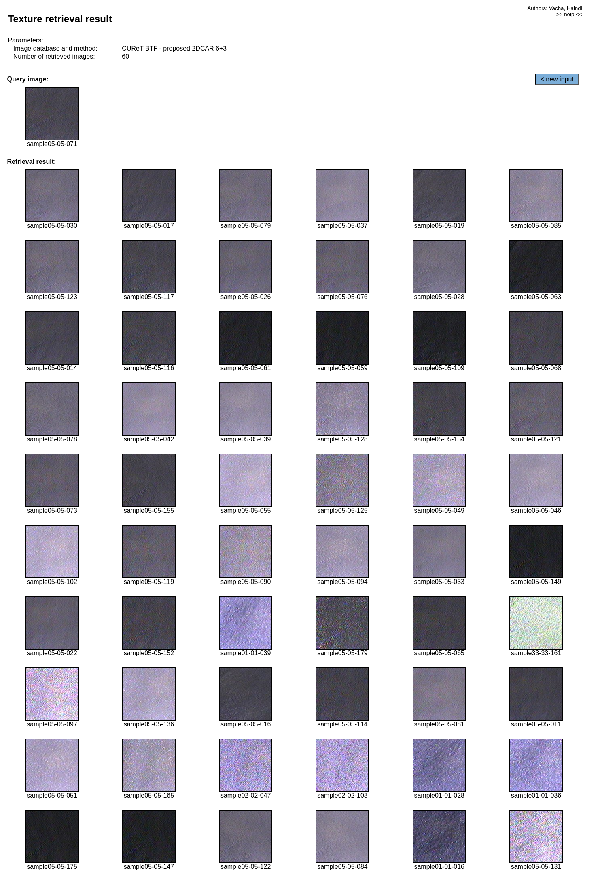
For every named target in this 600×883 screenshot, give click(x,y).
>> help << (569, 14)
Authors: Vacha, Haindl (554, 8)
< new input (556, 79)
